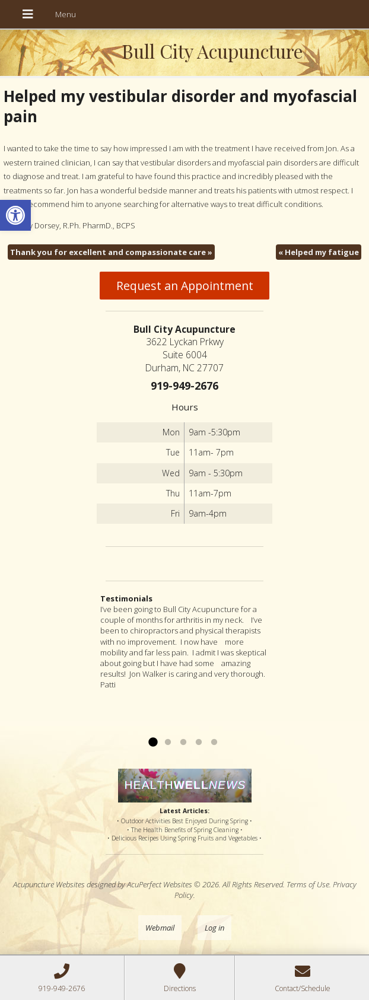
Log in (214, 927)
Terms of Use (308, 884)
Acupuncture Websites (49, 884)
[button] (15, 215)
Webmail (159, 927)
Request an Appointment (184, 286)
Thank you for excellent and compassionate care (111, 252)
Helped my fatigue (318, 252)
